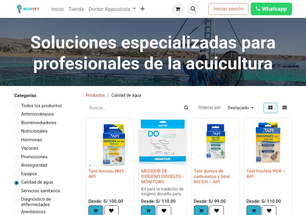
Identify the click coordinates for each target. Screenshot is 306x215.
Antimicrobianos (37, 114)
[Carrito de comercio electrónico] (177, 9)
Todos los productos (41, 105)
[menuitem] (57, 9)
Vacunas (30, 148)
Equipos (29, 173)
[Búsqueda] (186, 107)
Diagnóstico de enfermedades (36, 201)
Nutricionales (34, 131)
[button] (193, 9)
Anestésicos (33, 211)
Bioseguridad (34, 165)
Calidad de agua (37, 182)
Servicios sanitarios (40, 191)
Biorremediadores (39, 122)
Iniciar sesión (228, 9)
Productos (95, 95)
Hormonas (31, 139)
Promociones (34, 156)
